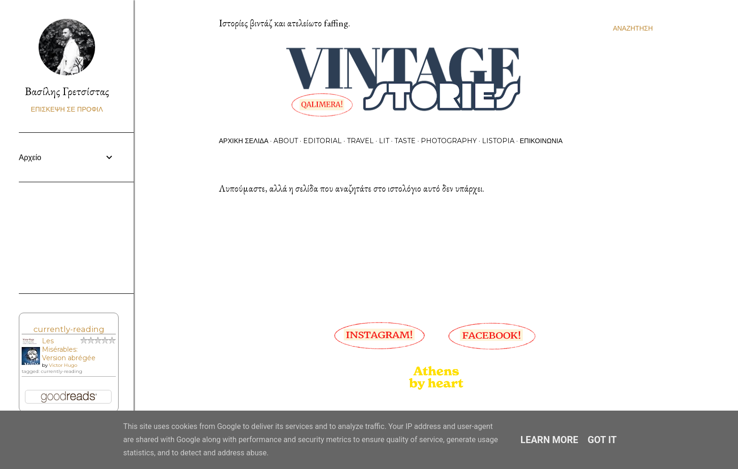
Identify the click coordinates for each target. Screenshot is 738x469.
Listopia (498, 141)
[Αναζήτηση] (633, 28)
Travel (360, 141)
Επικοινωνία (541, 141)
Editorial (322, 141)
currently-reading (68, 329)
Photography (449, 141)
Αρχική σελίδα (243, 141)
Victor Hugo (63, 365)
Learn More (549, 439)
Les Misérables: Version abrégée (69, 349)
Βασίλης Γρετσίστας (67, 91)
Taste (405, 141)
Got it (602, 439)
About (285, 141)
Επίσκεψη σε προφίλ (67, 109)
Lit (384, 141)
